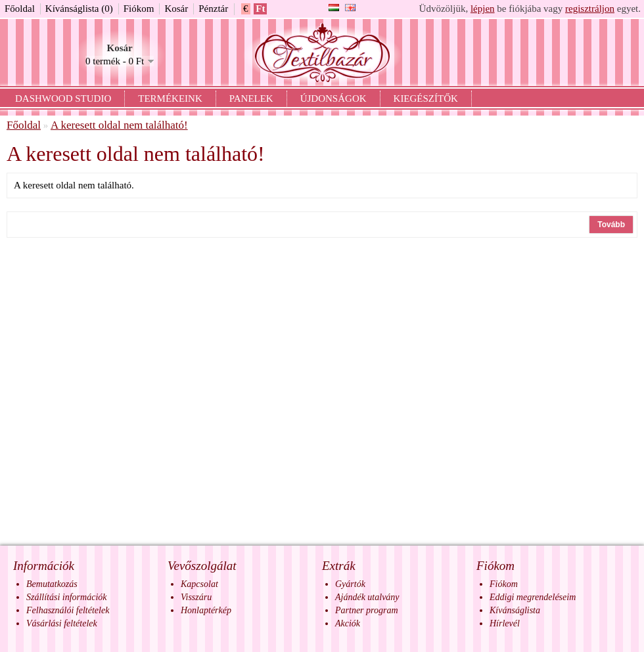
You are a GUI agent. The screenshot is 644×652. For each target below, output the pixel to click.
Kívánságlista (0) (79, 8)
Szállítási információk (66, 597)
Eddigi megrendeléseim (533, 597)
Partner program (366, 610)
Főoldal (20, 8)
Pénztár (213, 8)
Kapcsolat (199, 584)
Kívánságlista (515, 610)
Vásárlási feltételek (61, 623)
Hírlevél (505, 623)
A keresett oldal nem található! (119, 125)
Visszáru (196, 597)
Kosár (176, 8)
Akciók (347, 623)
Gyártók (350, 584)
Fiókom (139, 8)
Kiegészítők (426, 98)
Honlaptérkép (206, 610)
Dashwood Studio (63, 98)
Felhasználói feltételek (67, 610)
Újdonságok (333, 98)
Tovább (611, 224)
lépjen (483, 8)
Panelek (251, 98)
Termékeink (170, 98)
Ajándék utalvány (367, 597)
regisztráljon (589, 8)
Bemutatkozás (52, 584)
